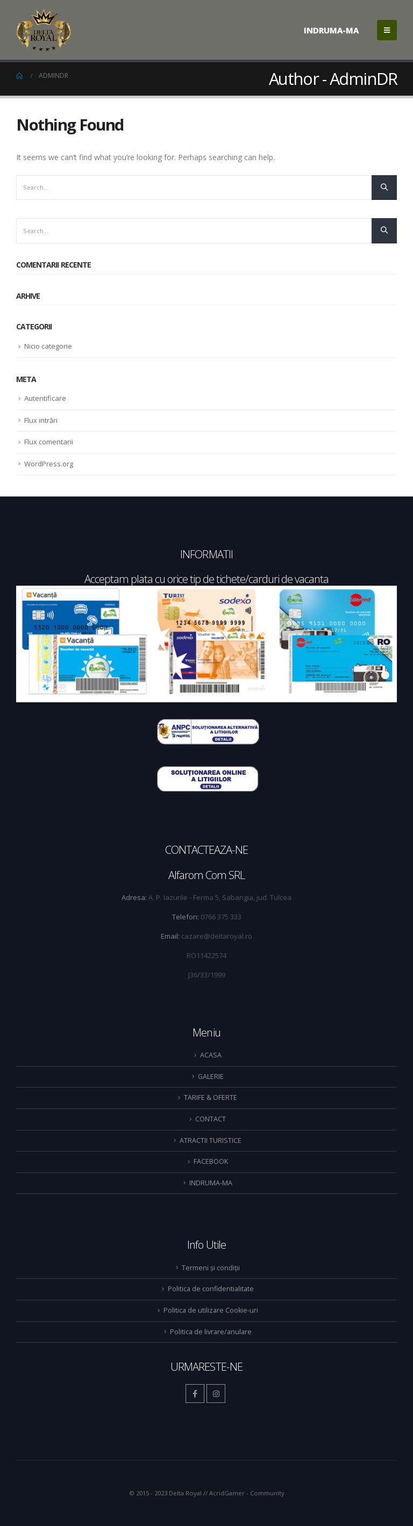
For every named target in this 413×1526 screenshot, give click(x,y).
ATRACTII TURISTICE (210, 1140)
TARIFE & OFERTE (210, 1097)
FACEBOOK (211, 1161)
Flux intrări (41, 420)
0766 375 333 (221, 917)
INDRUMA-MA (331, 30)
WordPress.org (48, 464)
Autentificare (45, 398)
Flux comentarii (48, 442)
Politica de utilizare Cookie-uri (210, 1310)
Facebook (195, 1393)
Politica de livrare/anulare (211, 1331)
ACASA (211, 1055)
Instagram (215, 1393)
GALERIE (211, 1076)
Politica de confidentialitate (211, 1288)
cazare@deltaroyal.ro (216, 936)
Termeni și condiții (211, 1267)
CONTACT (210, 1119)
